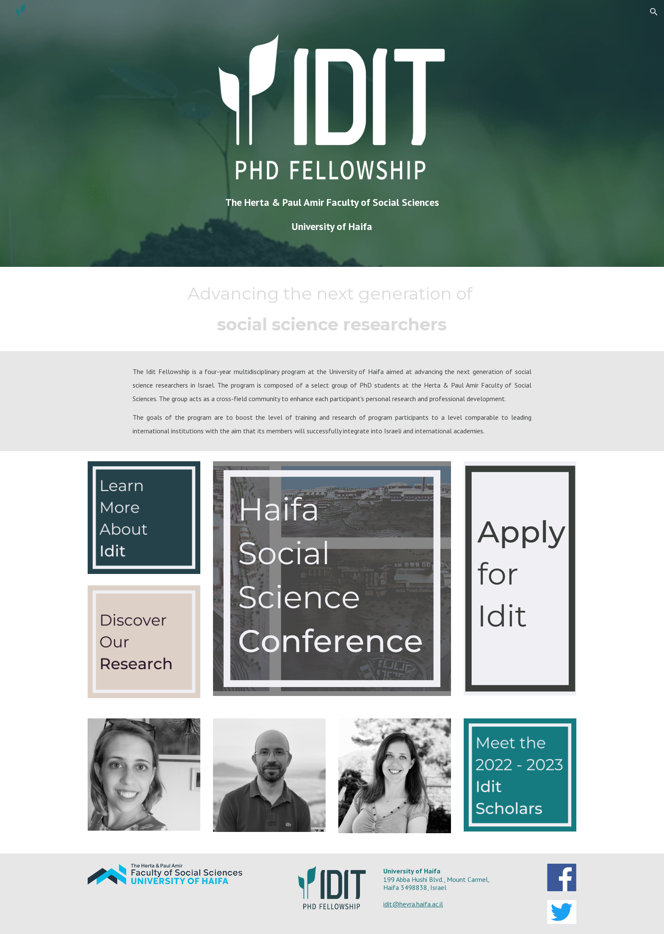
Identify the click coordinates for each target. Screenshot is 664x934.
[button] (654, 12)
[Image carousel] (144, 779)
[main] (332, 214)
